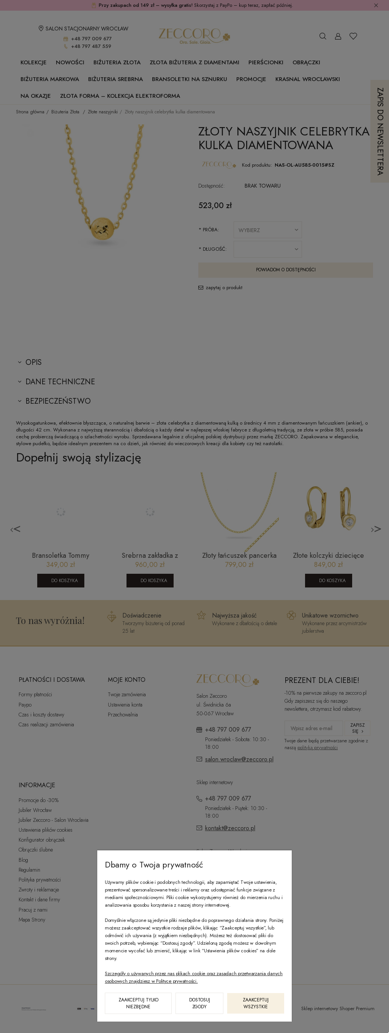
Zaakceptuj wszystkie (256, 1003)
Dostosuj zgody (199, 1003)
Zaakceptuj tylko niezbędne (138, 1003)
